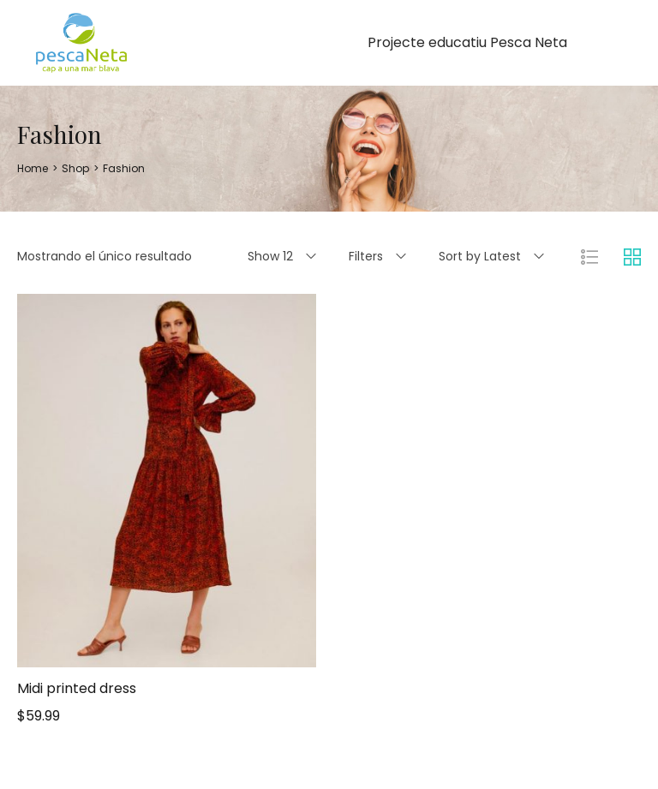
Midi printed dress (76, 688)
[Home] (32, 168)
